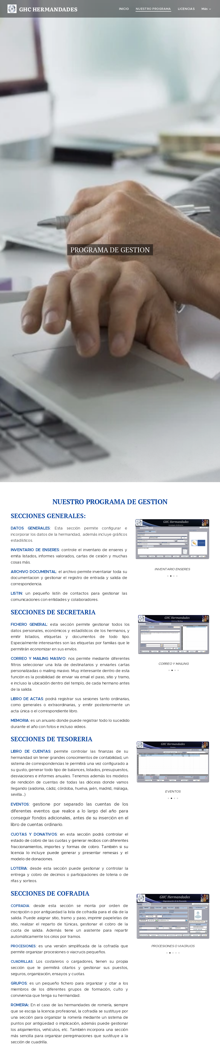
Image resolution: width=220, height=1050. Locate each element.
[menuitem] (125, 8)
